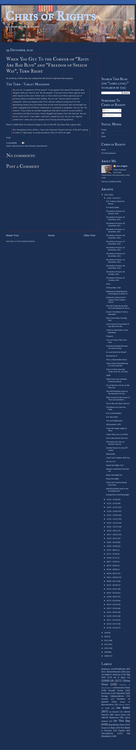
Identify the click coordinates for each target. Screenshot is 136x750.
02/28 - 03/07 (112, 597)
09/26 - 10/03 (112, 546)
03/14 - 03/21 (112, 589)
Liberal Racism (41, 146)
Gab (103, 133)
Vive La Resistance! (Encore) (117, 438)
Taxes (112, 728)
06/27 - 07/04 (112, 562)
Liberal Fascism (18, 146)
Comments (108, 115)
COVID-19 (107, 680)
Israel (107, 708)
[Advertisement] (115, 59)
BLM (128, 672)
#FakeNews (105, 669)
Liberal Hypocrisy (110, 717)
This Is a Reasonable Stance (116, 360)
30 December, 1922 (113, 288)
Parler (103, 137)
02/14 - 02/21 (112, 605)
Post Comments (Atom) (26, 241)
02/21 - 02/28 (112, 601)
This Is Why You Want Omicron (118, 404)
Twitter (121, 731)
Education (121, 693)
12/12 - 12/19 (112, 503)
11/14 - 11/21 (112, 519)
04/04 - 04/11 (112, 581)
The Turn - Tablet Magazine (27, 84)
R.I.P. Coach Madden (113, 413)
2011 (106, 644)
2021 (106, 195)
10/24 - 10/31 (112, 531)
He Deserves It (111, 356)
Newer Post (12, 235)
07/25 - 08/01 (112, 550)
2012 (106, 641)
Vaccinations (107, 733)
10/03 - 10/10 (112, 542)
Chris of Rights (50, 16)
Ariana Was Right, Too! (115, 465)
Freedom (104, 699)
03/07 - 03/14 (112, 593)
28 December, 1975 (113, 425)
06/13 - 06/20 (112, 566)
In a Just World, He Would (116, 352)
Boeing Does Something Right (117, 495)
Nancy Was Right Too (114, 475)
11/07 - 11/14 (112, 523)
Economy (105, 693)
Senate (104, 728)
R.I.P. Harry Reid (112, 417)
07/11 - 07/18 (112, 554)
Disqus (104, 130)
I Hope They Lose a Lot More (117, 434)
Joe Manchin (114, 712)
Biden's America (112, 675)
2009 (106, 652)
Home (51, 235)
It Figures (109, 336)
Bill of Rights (119, 678)
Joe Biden (123, 707)
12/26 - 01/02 (112, 198)
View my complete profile (111, 182)
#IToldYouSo (119, 669)
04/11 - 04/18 (112, 577)
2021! (108, 284)
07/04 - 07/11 (112, 558)
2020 (106, 633)
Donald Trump (115, 690)
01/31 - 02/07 (112, 612)
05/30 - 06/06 (112, 570)
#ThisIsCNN (110, 454)
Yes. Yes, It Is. (111, 462)
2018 (106, 637)
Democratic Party (122, 688)
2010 (106, 648)
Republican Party (117, 725)
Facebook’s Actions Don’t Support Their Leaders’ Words (116, 300)
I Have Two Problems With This (118, 458)
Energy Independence (112, 696)
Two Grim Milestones (114, 421)
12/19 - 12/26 (112, 500)
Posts (106, 111)
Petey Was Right (112, 479)
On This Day (121, 721)
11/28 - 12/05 (112, 511)
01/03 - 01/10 (112, 628)
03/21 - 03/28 (112, 585)
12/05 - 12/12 (112, 507)
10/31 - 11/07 (112, 527)
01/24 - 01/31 (112, 616)
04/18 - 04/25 (112, 574)
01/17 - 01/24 (112, 620)
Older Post (89, 235)
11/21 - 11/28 (112, 515)
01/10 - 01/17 (112, 624)
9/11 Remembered (108, 153)
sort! (47, 117)
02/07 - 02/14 (112, 608)
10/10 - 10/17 (112, 539)
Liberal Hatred (30, 146)
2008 (106, 656)
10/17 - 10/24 (112, 535)
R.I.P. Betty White (112, 208)
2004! (108, 376)
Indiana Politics (124, 705)
